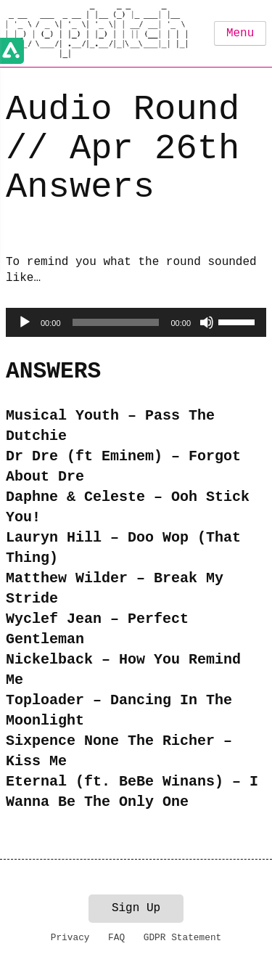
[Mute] (206, 322)
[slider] (116, 322)
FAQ (116, 937)
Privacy (70, 937)
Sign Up (136, 908)
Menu (240, 33)
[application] (136, 322)
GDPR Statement (183, 937)
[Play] (24, 322)
